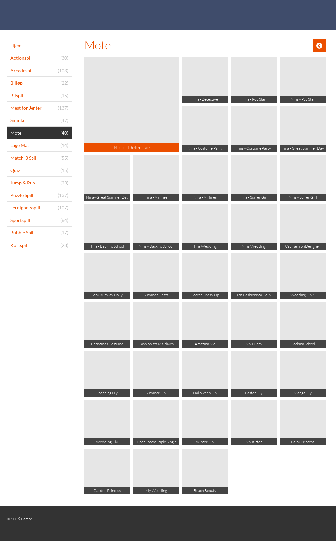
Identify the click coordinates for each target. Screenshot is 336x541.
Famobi (27, 518)
